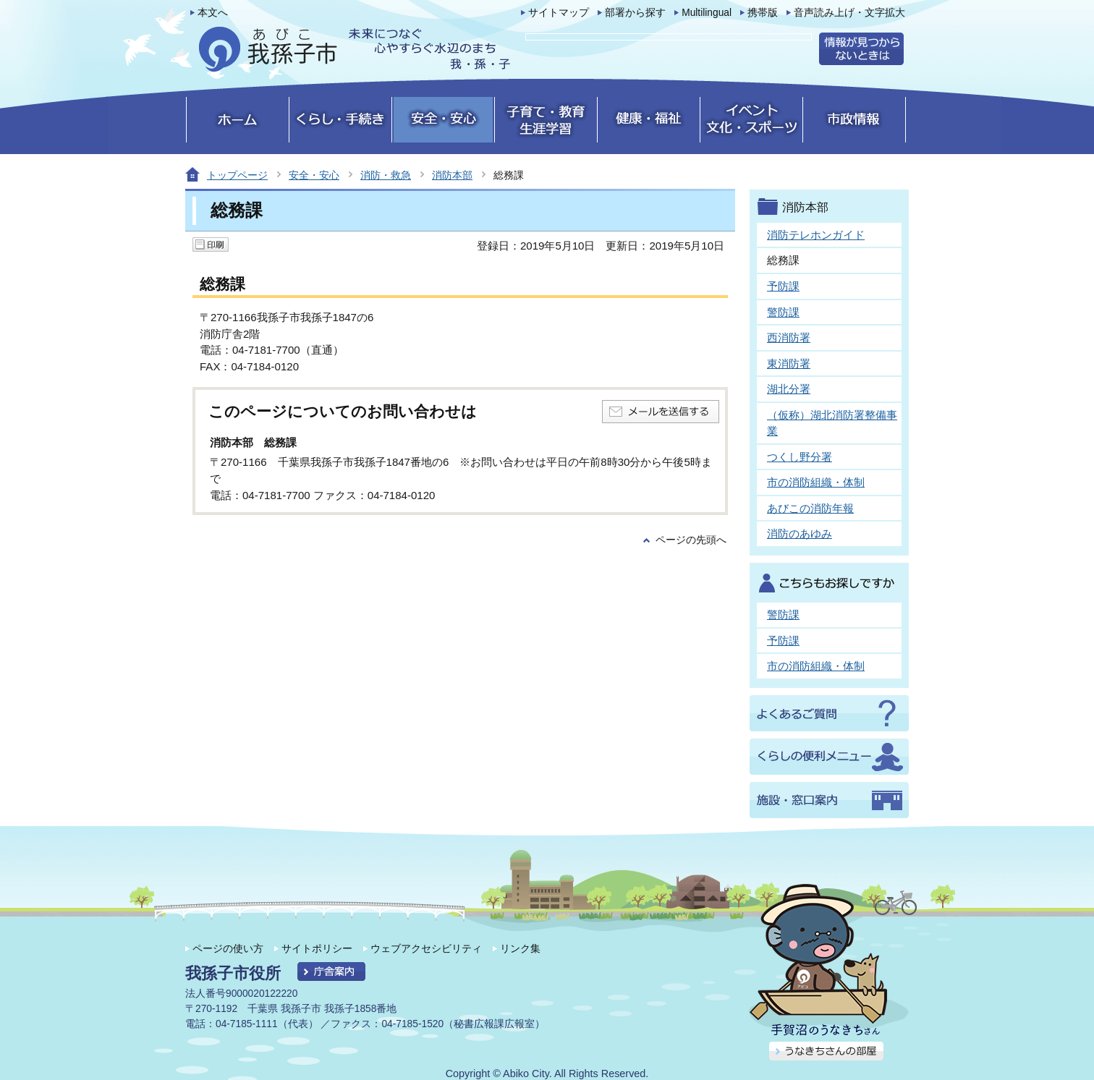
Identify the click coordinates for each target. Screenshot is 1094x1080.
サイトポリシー (316, 948)
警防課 (783, 312)
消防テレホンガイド (816, 235)
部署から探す (635, 12)
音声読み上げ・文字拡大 (849, 12)
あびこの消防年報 (810, 508)
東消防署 (788, 363)
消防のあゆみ (799, 533)
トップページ (237, 175)
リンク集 (520, 948)
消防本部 (452, 175)
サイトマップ (558, 12)
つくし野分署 (799, 457)
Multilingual (707, 12)
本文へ (213, 12)
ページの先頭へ (691, 540)
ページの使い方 (227, 948)
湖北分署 (788, 389)
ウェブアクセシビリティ (426, 948)
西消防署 (788, 337)
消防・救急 (385, 175)
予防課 (783, 286)
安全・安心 (314, 175)
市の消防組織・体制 (816, 482)
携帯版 (762, 12)
